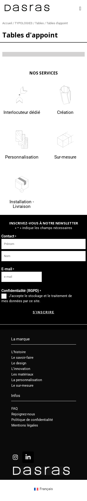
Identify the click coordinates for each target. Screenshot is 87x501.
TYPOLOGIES (23, 23)
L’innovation (20, 369)
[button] (80, 8)
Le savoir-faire (22, 357)
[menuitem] (43, 489)
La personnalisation (26, 380)
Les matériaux (22, 374)
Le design (18, 363)
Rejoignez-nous (23, 414)
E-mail (7, 269)
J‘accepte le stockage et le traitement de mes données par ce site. (36, 298)
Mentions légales (24, 425)
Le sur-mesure (22, 385)
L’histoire (18, 352)
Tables (39, 23)
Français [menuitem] (46, 489)
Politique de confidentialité (32, 420)
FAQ (14, 408)
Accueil (7, 23)
